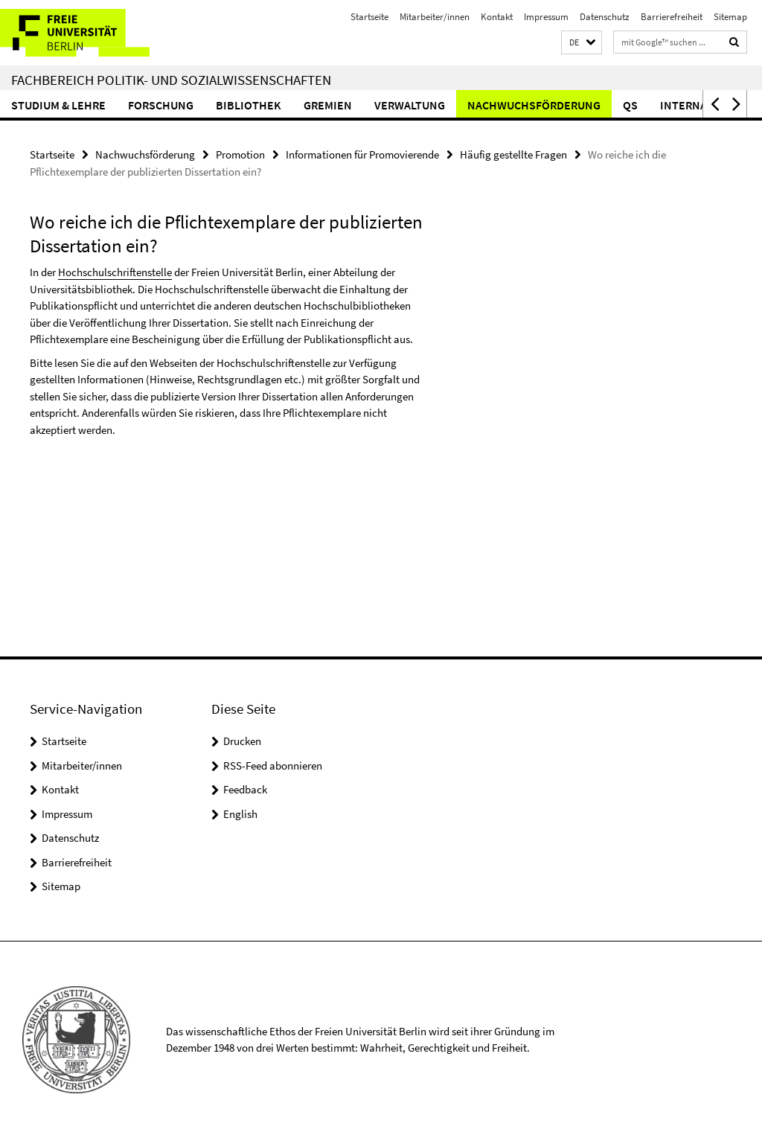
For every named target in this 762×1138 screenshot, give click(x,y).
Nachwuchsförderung (534, 105)
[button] (581, 43)
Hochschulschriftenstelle (115, 272)
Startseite (369, 16)
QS (630, 105)
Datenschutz (605, 16)
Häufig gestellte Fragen (513, 154)
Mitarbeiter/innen (435, 16)
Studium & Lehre (58, 105)
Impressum (546, 16)
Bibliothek (248, 105)
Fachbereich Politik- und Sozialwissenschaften (171, 80)
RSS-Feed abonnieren (272, 765)
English (240, 814)
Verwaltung (409, 105)
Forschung (160, 105)
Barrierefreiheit (671, 16)
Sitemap (730, 16)
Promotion (240, 154)
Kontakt (497, 16)
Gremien (328, 105)
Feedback (245, 789)
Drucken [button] (242, 741)
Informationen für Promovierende (362, 154)
